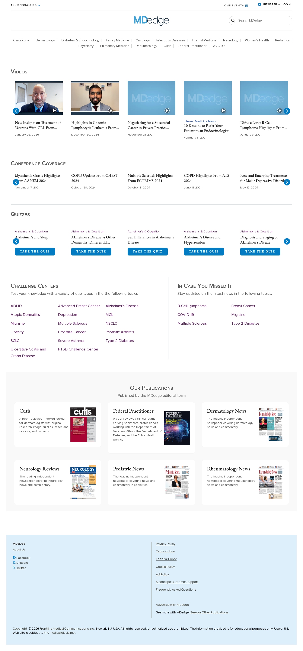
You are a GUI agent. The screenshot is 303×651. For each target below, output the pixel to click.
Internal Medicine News (200, 121)
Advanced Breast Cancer (79, 306)
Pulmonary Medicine (114, 46)
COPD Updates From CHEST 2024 (94, 178)
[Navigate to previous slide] (16, 111)
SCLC (15, 341)
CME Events (234, 5)
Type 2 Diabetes (120, 341)
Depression (67, 315)
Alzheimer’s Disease (122, 306)
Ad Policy (162, 574)
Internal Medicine (204, 40)
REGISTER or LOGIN (276, 4)
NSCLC (111, 324)
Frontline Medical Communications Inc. (67, 628)
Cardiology (21, 40)
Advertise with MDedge (172, 605)
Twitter (19, 567)
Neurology (230, 40)
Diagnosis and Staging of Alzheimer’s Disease (259, 239)
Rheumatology (146, 46)
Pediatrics (282, 40)
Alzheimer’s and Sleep (31, 237)
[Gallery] (151, 111)
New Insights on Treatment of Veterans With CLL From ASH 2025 (38, 125)
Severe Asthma (71, 341)
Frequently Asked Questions (176, 589)
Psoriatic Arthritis (120, 332)
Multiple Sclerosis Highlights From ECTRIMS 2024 (150, 178)
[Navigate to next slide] (287, 111)
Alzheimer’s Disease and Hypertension (202, 239)
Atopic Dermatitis (25, 315)
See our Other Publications (209, 612)
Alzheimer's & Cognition (31, 231)
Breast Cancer (243, 306)
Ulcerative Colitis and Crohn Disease (28, 352)
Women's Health (257, 40)
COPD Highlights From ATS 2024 (206, 178)
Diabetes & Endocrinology (80, 40)
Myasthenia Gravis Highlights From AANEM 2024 (37, 178)
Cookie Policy (165, 567)
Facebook (21, 557)
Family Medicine (117, 40)
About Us (19, 549)
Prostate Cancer (72, 332)
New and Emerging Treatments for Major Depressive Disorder (263, 178)
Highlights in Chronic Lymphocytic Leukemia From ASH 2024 (93, 125)
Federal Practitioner (192, 46)
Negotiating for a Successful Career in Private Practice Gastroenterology (149, 125)
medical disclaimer (62, 633)
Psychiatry (86, 46)
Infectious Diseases (170, 40)
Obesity (17, 332)
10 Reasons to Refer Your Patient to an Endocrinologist (206, 128)
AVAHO (219, 46)
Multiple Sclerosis (72, 324)
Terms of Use (165, 551)
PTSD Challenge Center (78, 349)
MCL (109, 315)
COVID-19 (186, 315)
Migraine (18, 324)
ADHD (16, 306)
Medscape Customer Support (177, 582)
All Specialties (24, 5)
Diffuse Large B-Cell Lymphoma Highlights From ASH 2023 (262, 125)
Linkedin (20, 562)
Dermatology (45, 40)
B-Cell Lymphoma (192, 306)
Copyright (20, 628)
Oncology (143, 40)
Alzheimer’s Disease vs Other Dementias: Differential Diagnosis (93, 240)
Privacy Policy (165, 544)
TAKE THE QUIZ (35, 251)
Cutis (167, 46)
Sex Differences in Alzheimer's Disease (151, 239)
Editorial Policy (166, 559)
